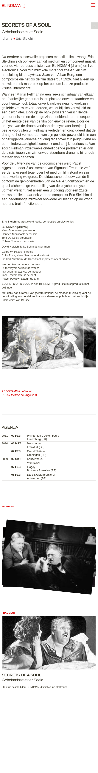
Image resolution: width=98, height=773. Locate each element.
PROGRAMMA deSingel (16, 391)
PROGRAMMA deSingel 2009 (20, 395)
